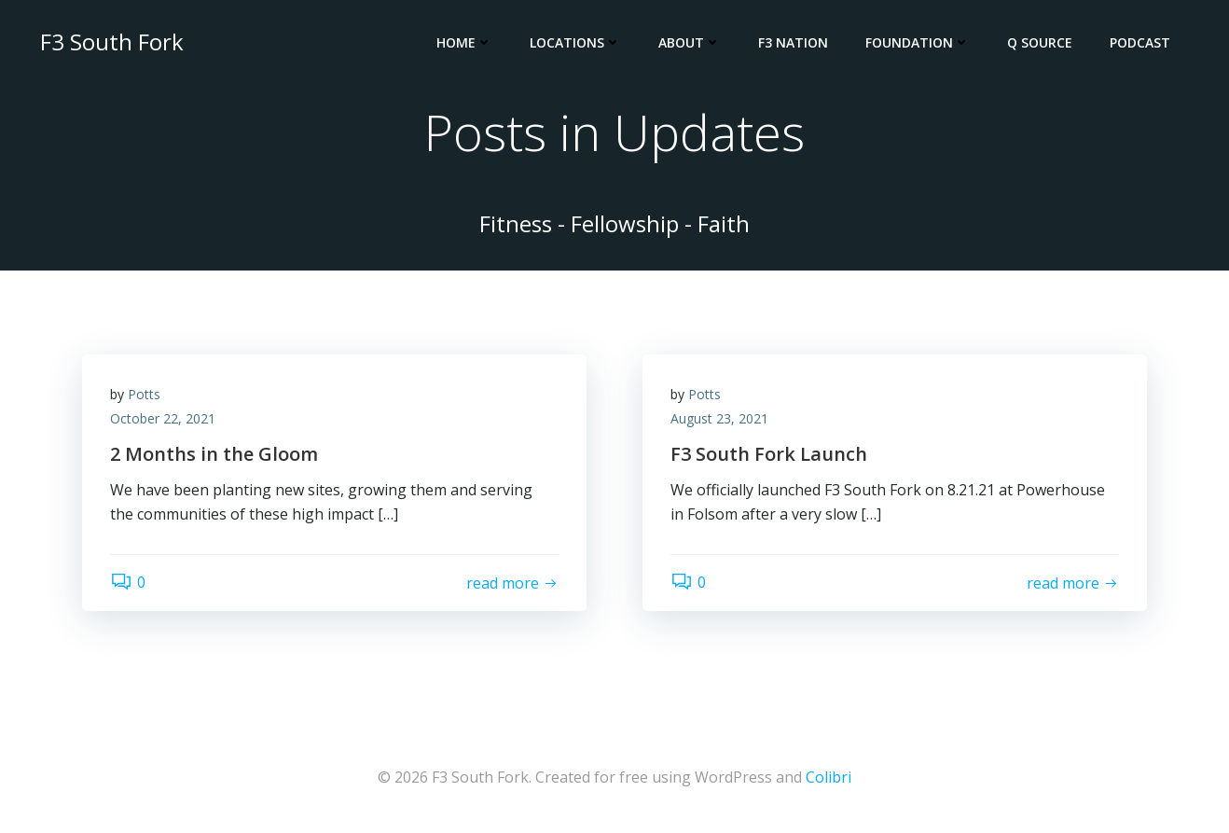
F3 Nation (793, 42)
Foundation (917, 42)
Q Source (1039, 42)
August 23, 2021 (719, 418)
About (689, 42)
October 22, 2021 (162, 418)
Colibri (828, 777)
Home (464, 42)
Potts (144, 394)
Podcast (1140, 42)
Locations (575, 42)
